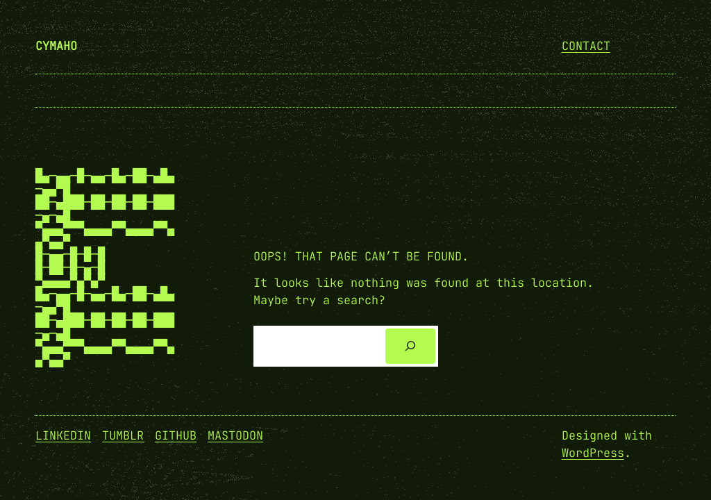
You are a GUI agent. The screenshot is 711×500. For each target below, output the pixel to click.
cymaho (56, 45)
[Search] (410, 345)
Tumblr (123, 435)
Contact (586, 45)
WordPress (593, 452)
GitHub (175, 435)
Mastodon (235, 435)
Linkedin (63, 435)
